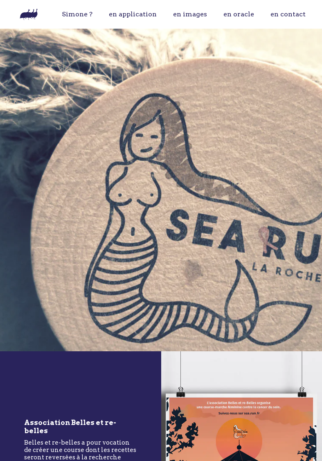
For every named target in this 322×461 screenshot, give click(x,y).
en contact (288, 14)
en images (190, 14)
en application (133, 14)
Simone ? (77, 14)
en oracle (238, 14)
